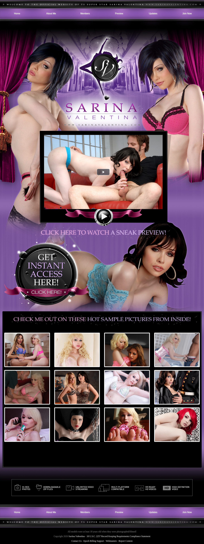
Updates (153, 13)
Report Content (125, 541)
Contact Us (76, 541)
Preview (119, 13)
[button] (103, 172)
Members (85, 13)
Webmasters (111, 541)
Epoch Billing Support (93, 541)
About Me (51, 13)
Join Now (187, 13)
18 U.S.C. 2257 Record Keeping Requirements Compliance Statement (118, 536)
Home (17, 13)
